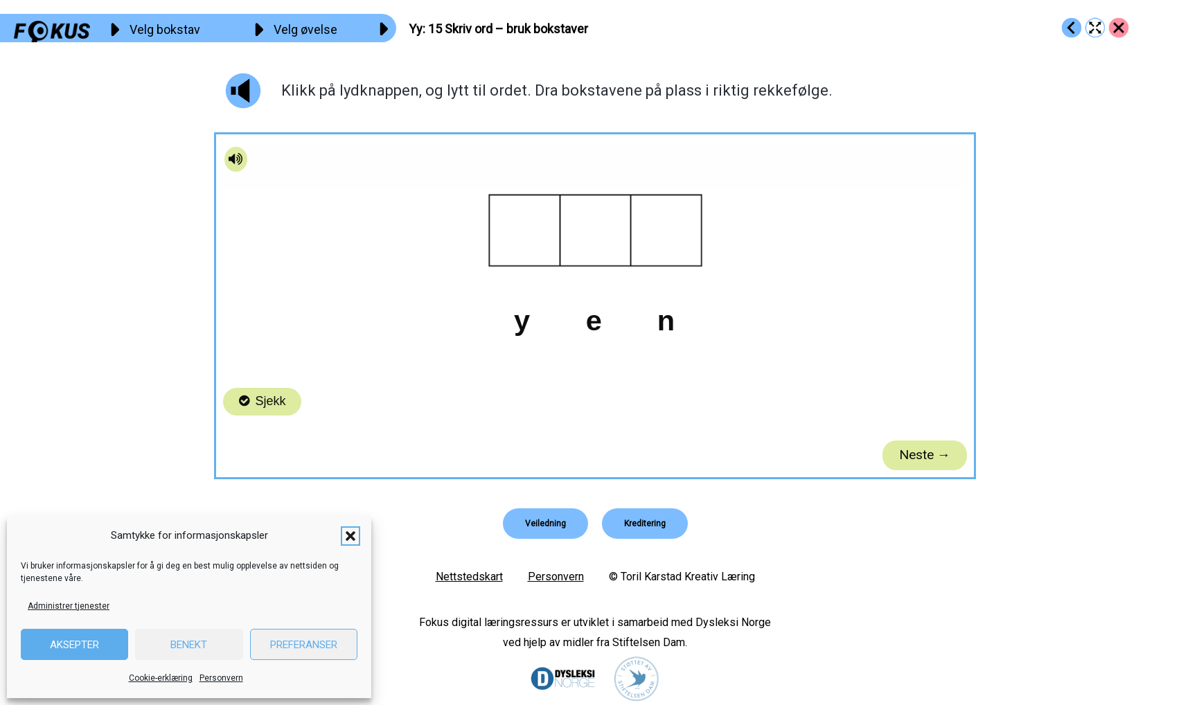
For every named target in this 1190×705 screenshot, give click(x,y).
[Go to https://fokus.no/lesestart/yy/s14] (1071, 27)
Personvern (221, 678)
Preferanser (303, 645)
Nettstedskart (469, 576)
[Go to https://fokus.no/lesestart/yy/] (1118, 27)
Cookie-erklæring (161, 678)
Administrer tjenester (68, 606)
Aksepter (74, 645)
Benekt (188, 645)
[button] (350, 536)
